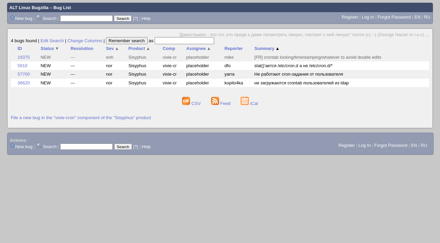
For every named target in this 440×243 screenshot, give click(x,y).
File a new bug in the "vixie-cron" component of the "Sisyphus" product (81, 117)
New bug (23, 18)
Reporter (234, 48)
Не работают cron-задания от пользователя (298, 74)
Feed (221, 103)
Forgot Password (394, 17)
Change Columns (85, 40)
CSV (192, 103)
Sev (112, 48)
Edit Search (52, 40)
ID (20, 48)
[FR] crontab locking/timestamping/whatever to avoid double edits (317, 57)
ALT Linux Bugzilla (29, 7)
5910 (22, 65)
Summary (267, 48)
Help (146, 18)
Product (139, 48)
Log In (368, 17)
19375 (24, 57)
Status (50, 48)
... (427, 34)
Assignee (198, 48)
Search (49, 18)
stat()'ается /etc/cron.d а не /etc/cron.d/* (293, 65)
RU (427, 17)
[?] (135, 18)
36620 (24, 82)
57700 (24, 74)
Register (350, 17)
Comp (169, 48)
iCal (249, 103)
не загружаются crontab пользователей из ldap (301, 82)
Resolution (82, 48)
